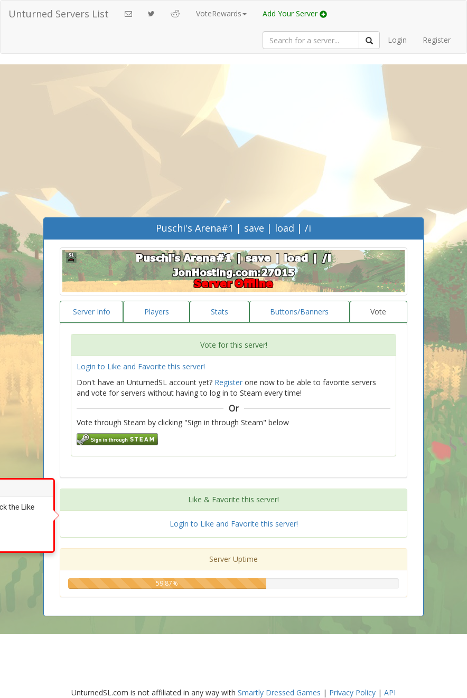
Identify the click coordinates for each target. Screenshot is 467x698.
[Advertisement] (233, 138)
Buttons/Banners (299, 312)
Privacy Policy (352, 692)
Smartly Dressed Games (279, 692)
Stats (219, 312)
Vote (378, 312)
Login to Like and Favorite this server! (141, 366)
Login (397, 40)
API (390, 692)
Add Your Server (295, 13)
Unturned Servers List (58, 13)
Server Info (91, 312)
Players (156, 312)
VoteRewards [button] (221, 13)
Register (437, 40)
